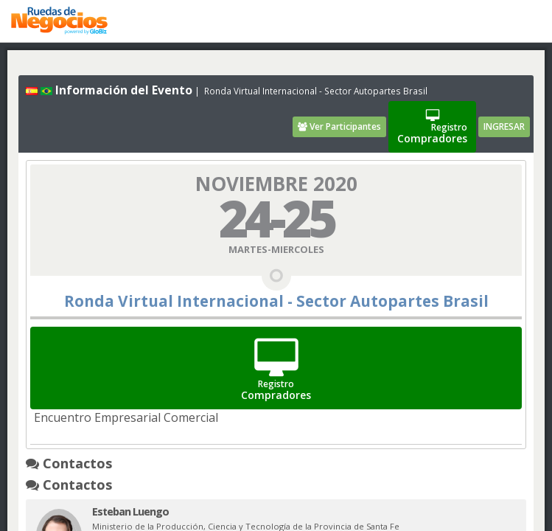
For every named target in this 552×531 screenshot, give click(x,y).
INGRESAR (504, 126)
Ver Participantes (339, 126)
